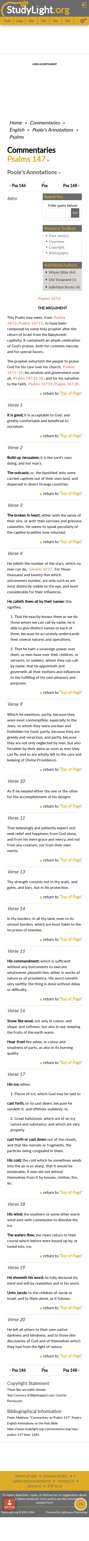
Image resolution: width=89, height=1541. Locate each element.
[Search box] (57, 213)
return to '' (62, 393)
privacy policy (55, 1475)
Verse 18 (16, 1204)
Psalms (16, 137)
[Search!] (75, 213)
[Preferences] (83, 20)
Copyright (56, 247)
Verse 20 (16, 1319)
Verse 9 (14, 704)
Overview (56, 241)
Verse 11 (16, 817)
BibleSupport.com (42, 1395)
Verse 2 (14, 447)
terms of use (26, 1475)
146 (19, 185)
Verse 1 (14, 405)
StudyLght (30, 9)
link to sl (54, 1485)
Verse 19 (16, 1267)
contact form (44, 1502)
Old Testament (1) (62, 280)
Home (15, 122)
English (16, 129)
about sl (34, 1485)
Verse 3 (14, 505)
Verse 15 (16, 951)
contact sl (65, 1480)
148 (70, 185)
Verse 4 (14, 553)
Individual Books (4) (64, 287)
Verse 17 (16, 1074)
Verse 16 (16, 1010)
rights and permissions (31, 1480)
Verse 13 (16, 871)
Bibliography (59, 253)
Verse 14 (16, 908)
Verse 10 (16, 781)
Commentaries (45, 122)
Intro (12, 198)
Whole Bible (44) (62, 272)
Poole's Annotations (52, 129)
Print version (59, 236)
